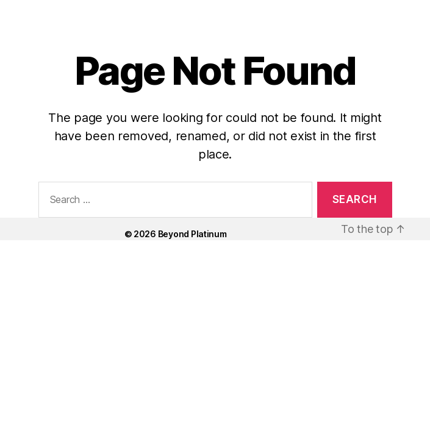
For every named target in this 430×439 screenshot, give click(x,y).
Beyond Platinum (192, 234)
